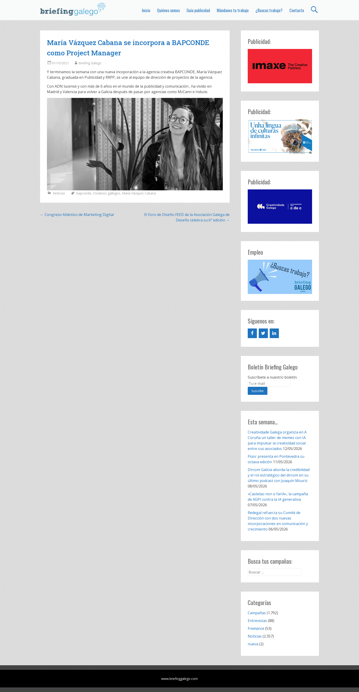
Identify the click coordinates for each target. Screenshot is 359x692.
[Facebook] (252, 333)
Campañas (257, 612)
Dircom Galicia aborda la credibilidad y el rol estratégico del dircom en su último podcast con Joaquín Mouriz (279, 475)
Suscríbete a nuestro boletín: (272, 377)
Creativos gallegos (106, 193)
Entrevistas (257, 620)
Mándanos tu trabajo (233, 10)
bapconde (83, 193)
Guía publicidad (198, 10)
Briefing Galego (90, 63)
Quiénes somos (168, 10)
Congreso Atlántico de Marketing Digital (77, 214)
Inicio (146, 10)
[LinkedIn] (274, 333)
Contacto (296, 10)
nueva (253, 643)
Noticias (59, 193)
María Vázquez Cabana (139, 193)
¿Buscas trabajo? (269, 10)
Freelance (256, 628)
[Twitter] (263, 333)
